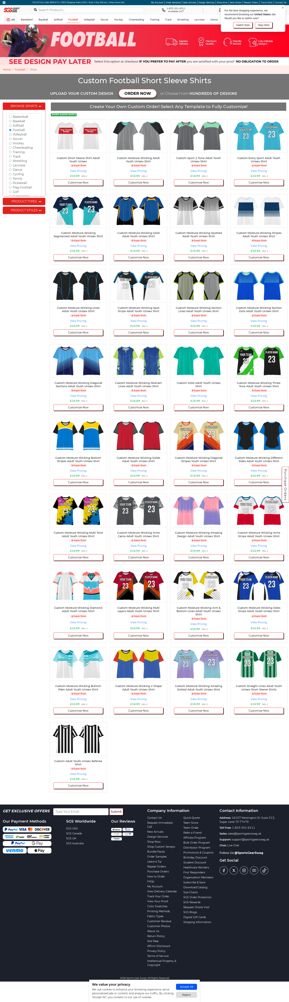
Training (19, 152)
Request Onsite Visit (196, 907)
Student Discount (194, 862)
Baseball (19, 121)
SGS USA (72, 828)
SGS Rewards (192, 902)
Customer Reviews (159, 921)
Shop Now (222, 2)
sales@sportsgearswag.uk (244, 833)
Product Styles (24, 210)
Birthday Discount (195, 857)
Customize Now (78, 182)
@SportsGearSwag (248, 853)
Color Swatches (157, 906)
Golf (15, 192)
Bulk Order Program (196, 842)
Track (17, 156)
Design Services (207, 2)
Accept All (186, 986)
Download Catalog (195, 887)
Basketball (20, 117)
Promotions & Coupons (198, 852)
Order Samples (173, 2)
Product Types (24, 201)
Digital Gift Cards (194, 917)
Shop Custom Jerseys (161, 846)
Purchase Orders (285, 484)
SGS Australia (75, 843)
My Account (157, 2)
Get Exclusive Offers (26, 811)
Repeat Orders (251, 2)
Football (20, 69)
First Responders (194, 872)
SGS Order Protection (197, 897)
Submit (116, 811)
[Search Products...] (88, 10)
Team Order (191, 827)
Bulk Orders (236, 2)
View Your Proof (157, 901)
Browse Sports (24, 106)
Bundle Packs (156, 851)
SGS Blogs (190, 912)
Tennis (17, 178)
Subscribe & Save (194, 882)
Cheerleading (23, 147)
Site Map (153, 941)
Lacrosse (19, 165)
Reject (186, 994)
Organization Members (198, 877)
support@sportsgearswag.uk (250, 839)
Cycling (18, 174)
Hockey (18, 143)
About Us (153, 931)
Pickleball (20, 183)
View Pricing (78, 171)
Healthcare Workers (196, 867)
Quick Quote (191, 817)
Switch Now (243, 25)
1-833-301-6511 (243, 827)
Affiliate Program (194, 837)
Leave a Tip (154, 861)
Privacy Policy (156, 951)
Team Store (190, 822)
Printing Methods (158, 911)
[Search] (35, 10)
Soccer (18, 139)
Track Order (267, 2)
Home (7, 69)
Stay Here (263, 25)
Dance (17, 170)
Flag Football (22, 187)
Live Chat (233, 845)
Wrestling (20, 161)
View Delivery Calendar (162, 891)
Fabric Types (155, 916)
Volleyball (20, 134)
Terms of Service (158, 956)
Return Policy (156, 936)
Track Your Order (158, 896)
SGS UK (71, 838)
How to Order (156, 876)
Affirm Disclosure (158, 946)
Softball (18, 125)
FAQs (150, 881)
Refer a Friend (192, 832)
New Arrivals (189, 2)
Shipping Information (197, 922)
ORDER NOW (137, 93)
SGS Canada (74, 833)
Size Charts (190, 892)
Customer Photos (158, 926)
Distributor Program (196, 847)
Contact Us (280, 2)
